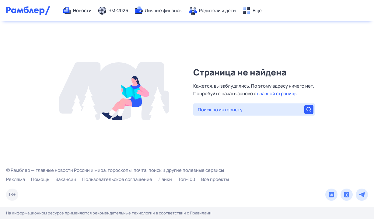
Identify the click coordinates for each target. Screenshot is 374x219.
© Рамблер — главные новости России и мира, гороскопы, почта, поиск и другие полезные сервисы (115, 170)
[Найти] (308, 109)
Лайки (165, 179)
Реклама (15, 179)
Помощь (40, 179)
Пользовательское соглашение (117, 179)
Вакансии (65, 179)
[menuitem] (77, 10)
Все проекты (215, 179)
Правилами (200, 213)
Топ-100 (186, 179)
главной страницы (277, 93)
